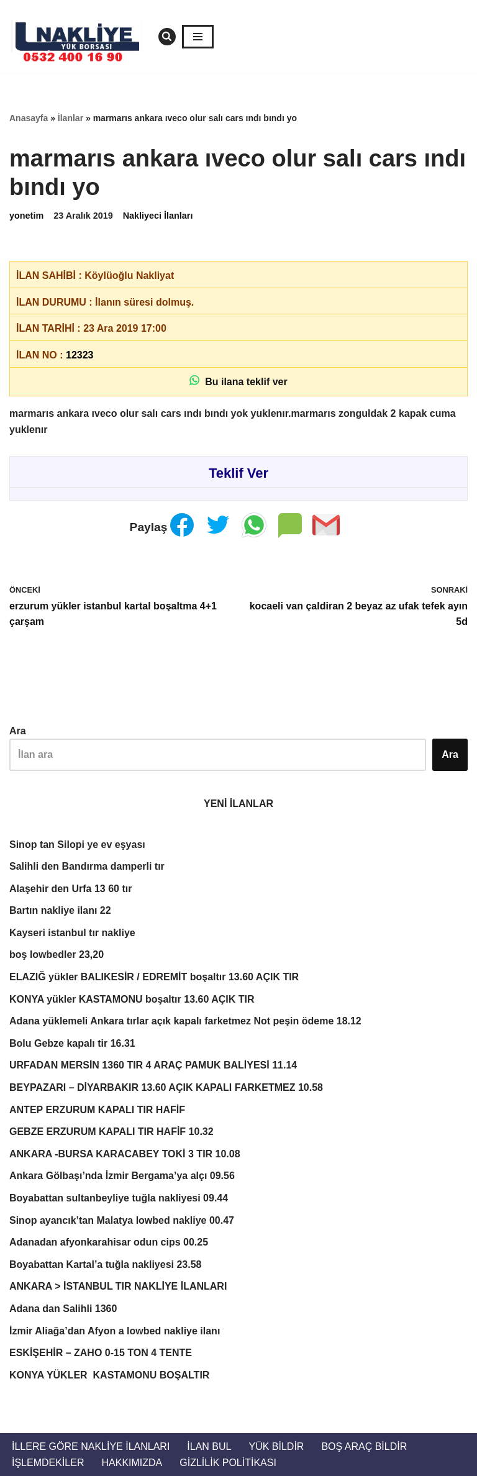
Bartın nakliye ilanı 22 (60, 910)
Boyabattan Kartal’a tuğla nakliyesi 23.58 (105, 1264)
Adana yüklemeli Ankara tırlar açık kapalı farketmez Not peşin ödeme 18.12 (185, 1021)
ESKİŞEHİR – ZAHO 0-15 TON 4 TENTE (100, 1352)
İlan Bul (209, 1446)
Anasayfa (28, 118)
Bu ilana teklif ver (238, 381)
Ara (17, 731)
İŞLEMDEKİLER (48, 1462)
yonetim (26, 216)
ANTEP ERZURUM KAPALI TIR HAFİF (97, 1110)
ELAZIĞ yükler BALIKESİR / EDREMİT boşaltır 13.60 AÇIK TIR (154, 977)
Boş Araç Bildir (364, 1446)
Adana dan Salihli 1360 (63, 1308)
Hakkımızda (131, 1462)
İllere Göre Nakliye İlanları (91, 1446)
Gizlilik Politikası (227, 1462)
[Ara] (167, 36)
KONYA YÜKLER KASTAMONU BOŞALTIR (109, 1375)
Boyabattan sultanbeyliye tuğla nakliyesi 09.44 (118, 1198)
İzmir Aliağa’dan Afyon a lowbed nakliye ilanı (114, 1331)
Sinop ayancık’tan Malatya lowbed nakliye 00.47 (121, 1220)
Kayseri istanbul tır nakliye (72, 932)
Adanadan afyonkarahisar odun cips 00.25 (108, 1242)
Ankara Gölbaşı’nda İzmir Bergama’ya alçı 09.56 (122, 1175)
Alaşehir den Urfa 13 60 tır (70, 888)
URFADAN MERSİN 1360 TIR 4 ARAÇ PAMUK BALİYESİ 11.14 (153, 1065)
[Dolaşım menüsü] (198, 36)
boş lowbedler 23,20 (56, 954)
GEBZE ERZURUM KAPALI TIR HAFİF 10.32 (111, 1131)
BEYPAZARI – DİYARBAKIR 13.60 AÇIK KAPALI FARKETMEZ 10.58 (166, 1087)
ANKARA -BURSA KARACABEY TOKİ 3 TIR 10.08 (124, 1154)
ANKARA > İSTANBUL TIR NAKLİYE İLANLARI (118, 1286)
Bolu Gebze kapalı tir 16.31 (72, 1043)
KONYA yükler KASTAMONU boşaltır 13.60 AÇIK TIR (131, 999)
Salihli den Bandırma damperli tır (87, 866)
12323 (80, 355)
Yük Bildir (276, 1446)
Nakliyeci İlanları (158, 216)
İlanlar (70, 118)
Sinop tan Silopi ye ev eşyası (77, 844)
